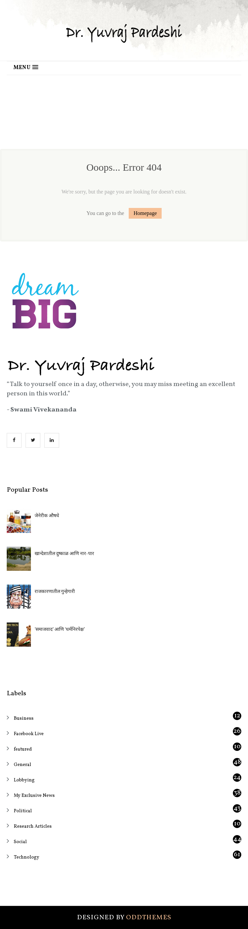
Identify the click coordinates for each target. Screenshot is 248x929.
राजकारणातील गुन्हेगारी (55, 592)
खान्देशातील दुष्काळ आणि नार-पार (64, 554)
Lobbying (24, 780)
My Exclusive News (34, 796)
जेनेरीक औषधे (47, 516)
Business (24, 718)
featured (23, 749)
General (22, 765)
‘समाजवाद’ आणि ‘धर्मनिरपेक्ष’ (60, 629)
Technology (26, 857)
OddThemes (148, 917)
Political (23, 811)
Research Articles (33, 826)
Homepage (145, 213)
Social (20, 842)
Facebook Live (29, 734)
